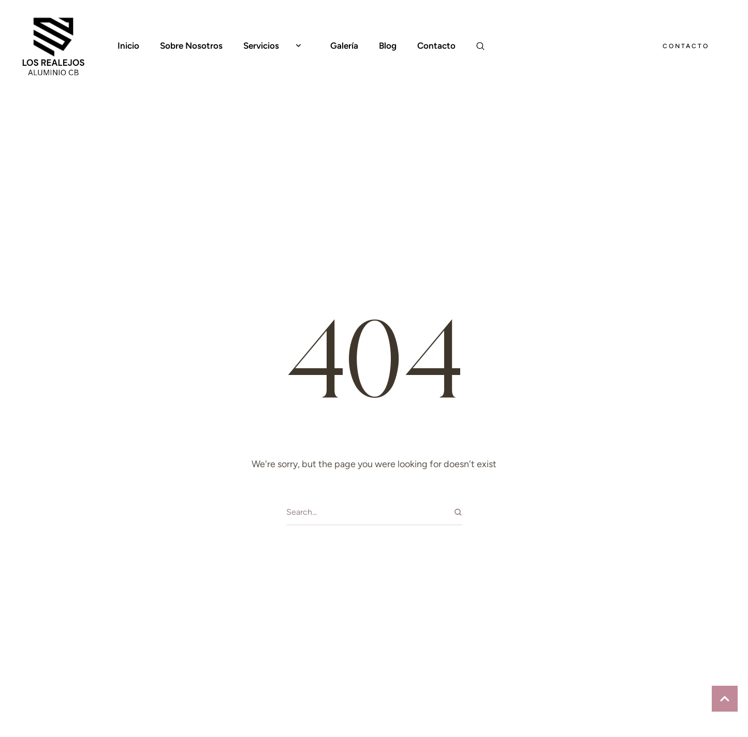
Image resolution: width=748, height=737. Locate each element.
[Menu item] (128, 46)
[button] (298, 46)
